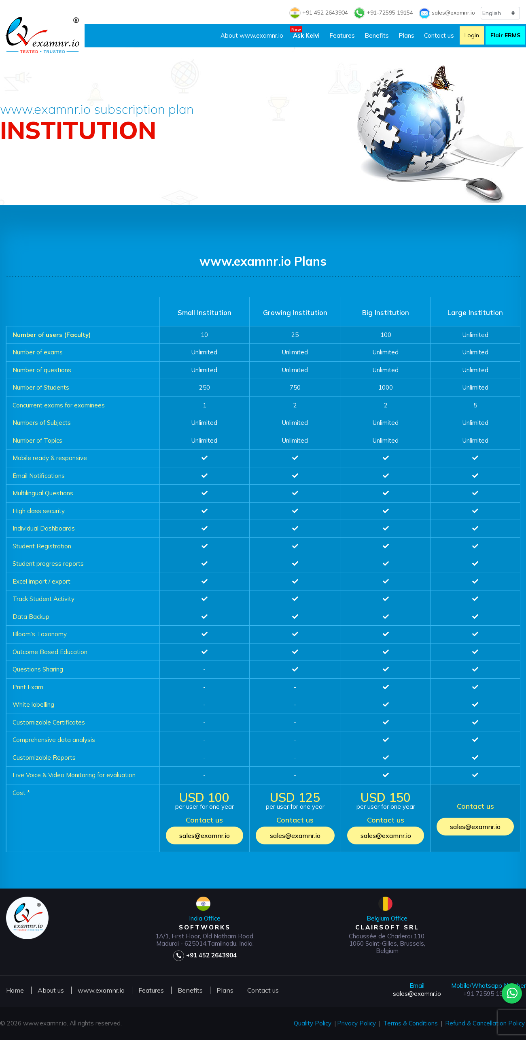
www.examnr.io (101, 990)
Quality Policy (312, 1023)
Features (342, 35)
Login (471, 35)
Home (15, 990)
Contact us (439, 35)
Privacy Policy (356, 1023)
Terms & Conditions (410, 1023)
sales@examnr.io (446, 12)
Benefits (377, 35)
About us (51, 990)
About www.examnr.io (252, 35)
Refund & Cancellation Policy (485, 1023)
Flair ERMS (505, 35)
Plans (406, 35)
